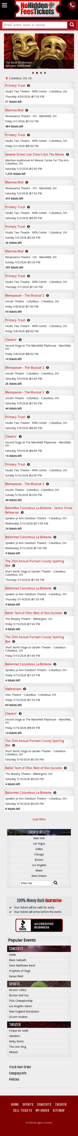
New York (39, 838)
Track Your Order (20, 1067)
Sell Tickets (22, 1110)
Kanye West (16, 976)
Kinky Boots (16, 1041)
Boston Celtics (17, 990)
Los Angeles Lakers (20, 1006)
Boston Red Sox (19, 995)
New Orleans (39, 875)
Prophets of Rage (19, 970)
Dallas (39, 849)
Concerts (16, 949)
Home (15, 1105)
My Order (42, 1110)
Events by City (39, 832)
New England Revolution (24, 1011)
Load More (39, 819)
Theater (15, 1024)
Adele (12, 954)
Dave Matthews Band (22, 965)
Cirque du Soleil (18, 1030)
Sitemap (59, 1110)
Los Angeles (39, 865)
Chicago (39, 854)
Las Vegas (39, 843)
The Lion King (17, 1046)
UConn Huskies (18, 1016)
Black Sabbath (17, 960)
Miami (39, 870)
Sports (14, 984)
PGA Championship (21, 1000)
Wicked (13, 1052)
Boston (39, 859)
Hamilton (14, 1036)
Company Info (18, 1073)
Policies (14, 1079)
